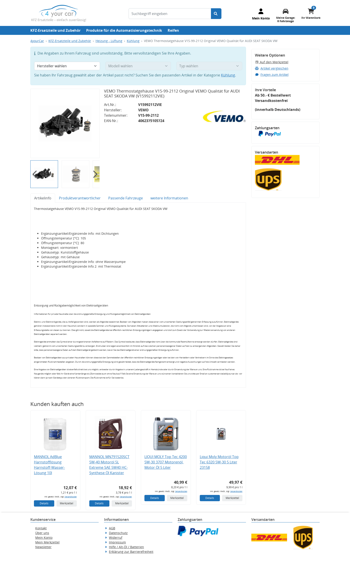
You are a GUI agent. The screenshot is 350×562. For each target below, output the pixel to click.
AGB (112, 528)
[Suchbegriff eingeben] (170, 13)
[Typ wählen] (209, 66)
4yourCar (37, 41)
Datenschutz (118, 533)
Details (44, 503)
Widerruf (115, 537)
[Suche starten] (216, 13)
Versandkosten (71, 496)
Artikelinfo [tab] (42, 198)
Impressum (117, 542)
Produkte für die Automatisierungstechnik (124, 30)
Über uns (42, 533)
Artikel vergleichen (271, 68)
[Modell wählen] (138, 66)
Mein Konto (43, 537)
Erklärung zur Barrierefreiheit (131, 551)
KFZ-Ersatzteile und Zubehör (55, 30)
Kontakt (41, 528)
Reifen (173, 30)
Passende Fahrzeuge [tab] (125, 198)
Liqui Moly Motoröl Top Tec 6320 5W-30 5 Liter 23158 (219, 462)
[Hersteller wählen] (67, 66)
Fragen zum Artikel (272, 74)
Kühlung (133, 41)
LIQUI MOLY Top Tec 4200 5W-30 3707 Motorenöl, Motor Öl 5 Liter (165, 462)
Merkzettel (66, 503)
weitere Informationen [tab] (169, 198)
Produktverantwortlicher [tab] (80, 198)
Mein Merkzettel (47, 542)
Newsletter (43, 547)
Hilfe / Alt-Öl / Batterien (126, 547)
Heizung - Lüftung (109, 41)
